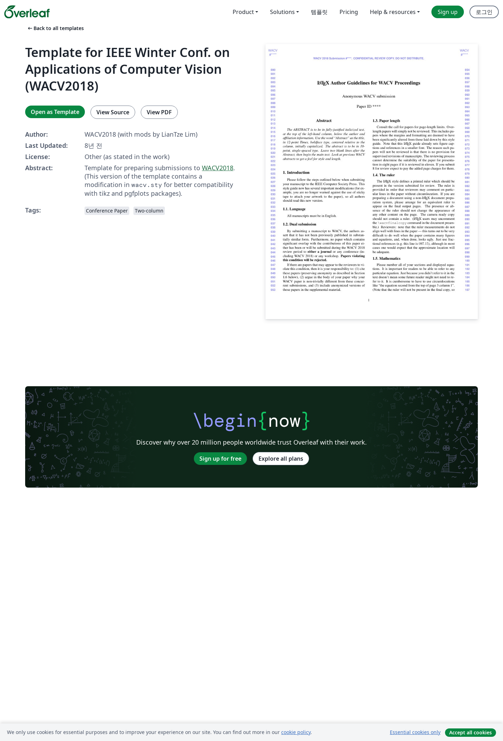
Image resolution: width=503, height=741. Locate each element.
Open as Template (55, 112)
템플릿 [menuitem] (319, 12)
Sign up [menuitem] (448, 12)
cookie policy (296, 732)
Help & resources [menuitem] (393, 12)
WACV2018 (217, 168)
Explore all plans (280, 458)
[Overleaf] (27, 12)
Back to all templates (55, 28)
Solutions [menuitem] (282, 12)
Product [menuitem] (243, 12)
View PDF (159, 112)
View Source (112, 112)
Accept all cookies (470, 732)
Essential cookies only (415, 732)
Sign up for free (220, 458)
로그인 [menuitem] (484, 12)
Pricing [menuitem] (349, 12)
